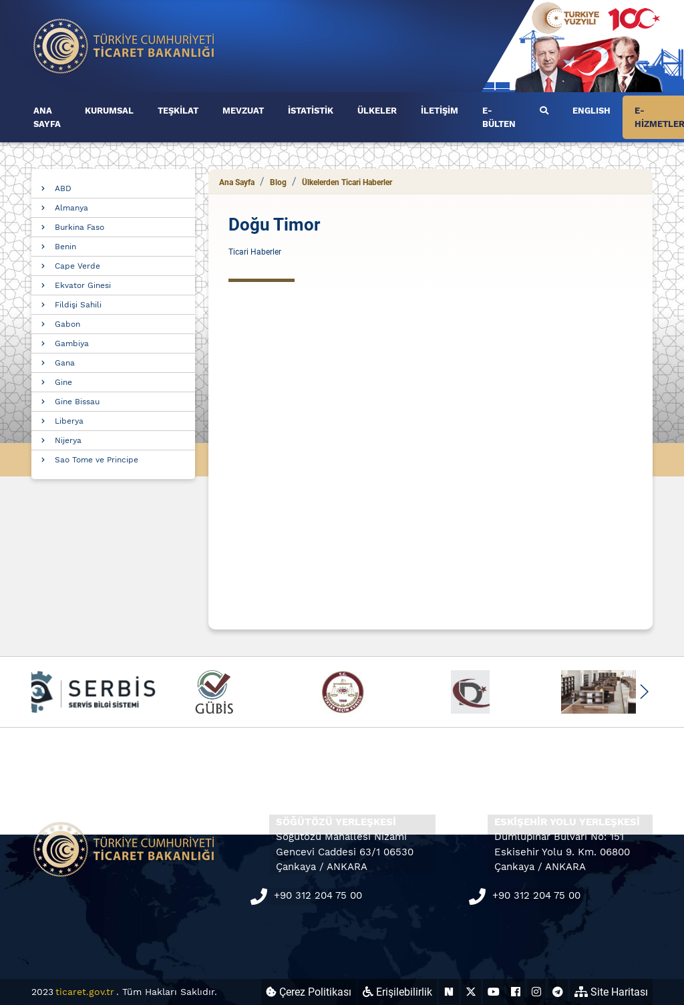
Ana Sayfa (236, 182)
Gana (65, 363)
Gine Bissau (77, 401)
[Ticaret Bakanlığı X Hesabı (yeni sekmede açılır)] (471, 992)
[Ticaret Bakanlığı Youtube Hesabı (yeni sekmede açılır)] (493, 992)
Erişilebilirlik (397, 992)
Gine (63, 382)
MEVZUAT (243, 111)
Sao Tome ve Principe (96, 459)
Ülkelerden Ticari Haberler (347, 182)
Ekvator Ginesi (83, 285)
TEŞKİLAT (178, 111)
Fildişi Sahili (78, 304)
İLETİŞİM (439, 111)
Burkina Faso (79, 227)
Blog (278, 182)
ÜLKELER (377, 111)
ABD (63, 188)
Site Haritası (611, 992)
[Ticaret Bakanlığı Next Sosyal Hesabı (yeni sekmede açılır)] (449, 992)
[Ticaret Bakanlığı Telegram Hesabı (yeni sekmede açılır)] (558, 992)
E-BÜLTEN (499, 117)
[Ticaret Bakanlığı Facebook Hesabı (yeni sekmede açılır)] (515, 992)
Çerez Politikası (308, 992)
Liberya (69, 421)
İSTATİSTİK (310, 111)
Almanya (71, 207)
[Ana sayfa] (124, 45)
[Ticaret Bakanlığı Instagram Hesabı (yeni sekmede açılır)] (536, 992)
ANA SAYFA (47, 117)
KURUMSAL (109, 111)
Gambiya (72, 343)
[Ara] (544, 111)
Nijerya (68, 440)
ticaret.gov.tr (84, 991)
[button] (644, 691)
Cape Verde (77, 266)
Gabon (67, 324)
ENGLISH (591, 111)
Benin (65, 246)
